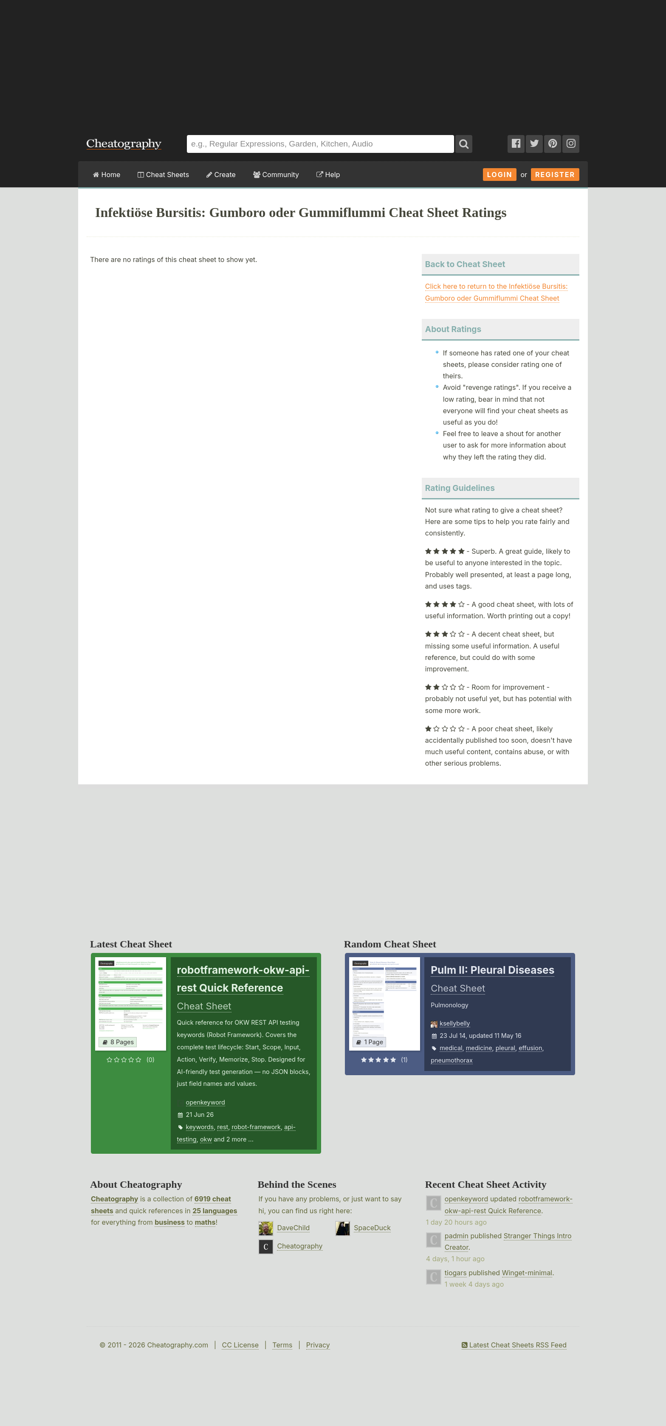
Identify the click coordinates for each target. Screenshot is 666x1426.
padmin (456, 1236)
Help (328, 174)
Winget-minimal (527, 1272)
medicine (479, 1047)
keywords (200, 1126)
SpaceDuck (372, 1227)
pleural (505, 1047)
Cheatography (114, 1199)
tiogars (456, 1272)
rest (222, 1126)
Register (555, 174)
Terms (282, 1345)
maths (205, 1222)
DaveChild (293, 1227)
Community (276, 174)
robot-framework (256, 1126)
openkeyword (205, 1102)
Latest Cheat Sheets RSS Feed (514, 1345)
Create (221, 174)
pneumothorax (452, 1060)
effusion (530, 1047)
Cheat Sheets (163, 174)
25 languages (214, 1210)
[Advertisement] (333, 63)
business (170, 1222)
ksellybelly (455, 1023)
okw (206, 1139)
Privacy (318, 1345)
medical (451, 1047)
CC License (240, 1345)
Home (106, 174)
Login (500, 174)
